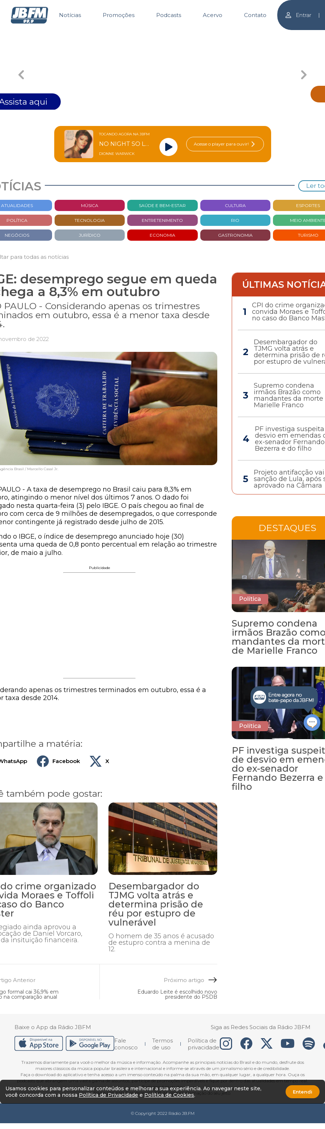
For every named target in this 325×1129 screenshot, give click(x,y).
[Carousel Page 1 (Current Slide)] (110, 35)
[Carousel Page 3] (214, 35)
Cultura (235, 205)
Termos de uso (162, 1044)
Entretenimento (162, 220)
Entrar (298, 15)
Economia (162, 235)
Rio (235, 220)
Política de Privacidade (108, 1095)
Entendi (302, 1092)
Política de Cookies (169, 1095)
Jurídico (90, 235)
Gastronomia (235, 235)
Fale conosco (126, 1044)
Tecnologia (89, 220)
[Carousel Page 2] (162, 35)
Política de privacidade (203, 1044)
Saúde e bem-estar (162, 205)
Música (89, 205)
